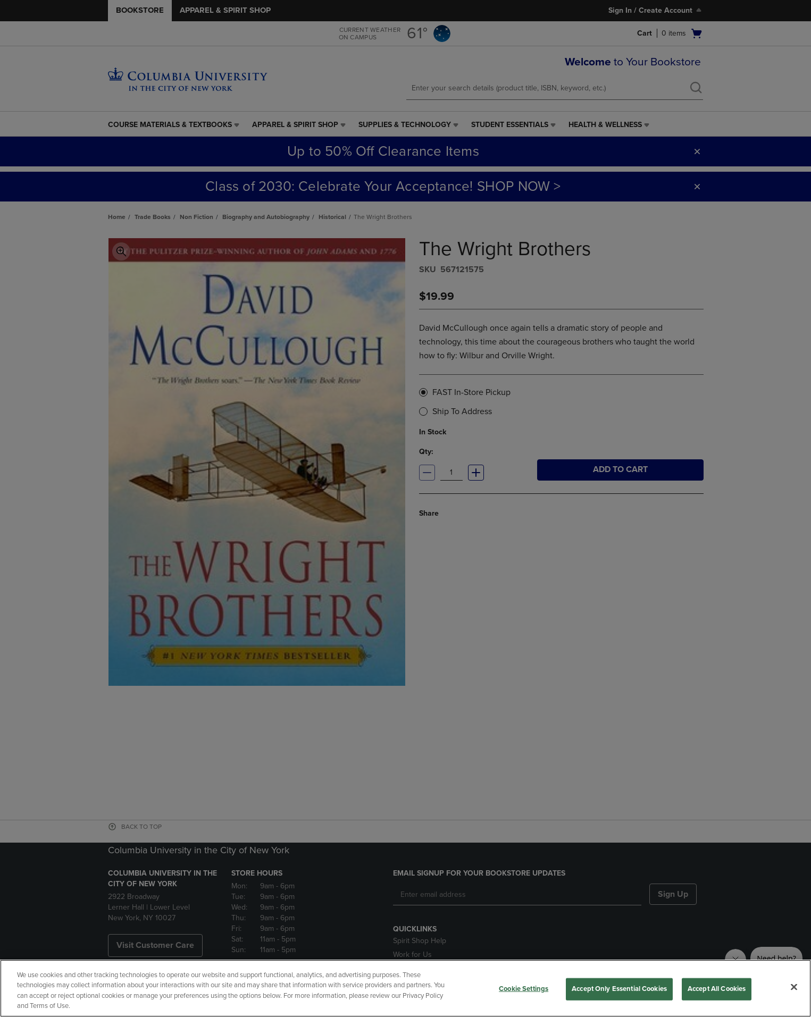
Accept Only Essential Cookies (619, 989)
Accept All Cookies (717, 989)
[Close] (794, 986)
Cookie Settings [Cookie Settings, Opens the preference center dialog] (523, 989)
